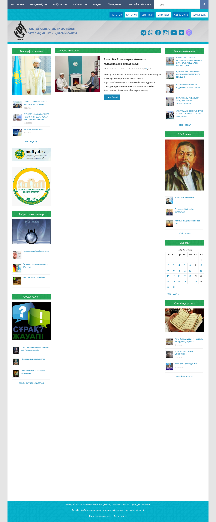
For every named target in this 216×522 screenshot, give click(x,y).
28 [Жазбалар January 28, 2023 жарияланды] (195, 281)
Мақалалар (60, 4)
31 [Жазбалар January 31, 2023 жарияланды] (174, 286)
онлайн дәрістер (184, 376)
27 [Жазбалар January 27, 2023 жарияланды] (190, 281)
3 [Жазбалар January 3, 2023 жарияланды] (173, 265)
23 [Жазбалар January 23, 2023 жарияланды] (168, 281)
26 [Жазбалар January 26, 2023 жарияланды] (184, 281)
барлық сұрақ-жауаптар (31, 382)
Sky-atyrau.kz (120, 516)
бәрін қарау (31, 141)
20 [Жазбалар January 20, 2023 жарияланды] (190, 276)
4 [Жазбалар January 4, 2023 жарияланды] (179, 265)
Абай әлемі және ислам (185, 197)
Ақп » (176, 293)
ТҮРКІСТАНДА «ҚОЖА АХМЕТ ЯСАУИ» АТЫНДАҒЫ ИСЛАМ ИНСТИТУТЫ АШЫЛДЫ (36, 117)
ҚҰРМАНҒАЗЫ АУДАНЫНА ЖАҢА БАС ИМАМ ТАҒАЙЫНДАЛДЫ (187, 100)
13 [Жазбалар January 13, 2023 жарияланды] (190, 270)
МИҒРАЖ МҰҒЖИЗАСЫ (33, 129)
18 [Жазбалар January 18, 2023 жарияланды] (179, 276)
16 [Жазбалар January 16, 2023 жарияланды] (168, 276)
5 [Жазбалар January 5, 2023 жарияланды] (184, 265)
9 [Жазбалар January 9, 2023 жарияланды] (168, 270)
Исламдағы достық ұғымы (186, 364)
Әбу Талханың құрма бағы (34, 277)
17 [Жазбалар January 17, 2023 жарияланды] (174, 276)
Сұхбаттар (80, 4)
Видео (97, 4)
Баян (123, 68)
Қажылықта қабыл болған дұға (36, 251)
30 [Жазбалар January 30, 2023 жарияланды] (168, 286)
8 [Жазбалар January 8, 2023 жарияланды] (201, 265)
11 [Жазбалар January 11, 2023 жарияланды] (179, 270)
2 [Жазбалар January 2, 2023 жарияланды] (168, 265)
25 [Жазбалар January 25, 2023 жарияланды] (179, 281)
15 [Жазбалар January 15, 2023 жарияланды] (201, 270)
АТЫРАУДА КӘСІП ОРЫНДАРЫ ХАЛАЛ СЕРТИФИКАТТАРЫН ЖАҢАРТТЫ (189, 114)
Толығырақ (112, 97)
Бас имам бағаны (184, 51)
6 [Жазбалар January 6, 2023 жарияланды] (190, 265)
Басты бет (17, 4)
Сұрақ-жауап (115, 4)
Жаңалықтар (38, 4)
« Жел (168, 293)
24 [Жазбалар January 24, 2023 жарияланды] (173, 281)
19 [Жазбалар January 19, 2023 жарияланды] (185, 276)
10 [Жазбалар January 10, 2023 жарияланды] (173, 270)
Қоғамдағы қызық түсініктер (33, 359)
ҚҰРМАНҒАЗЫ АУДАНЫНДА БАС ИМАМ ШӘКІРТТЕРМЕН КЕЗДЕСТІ (188, 74)
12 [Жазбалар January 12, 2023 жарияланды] (185, 270)
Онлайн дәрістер (140, 4)
